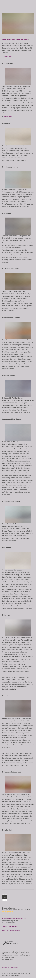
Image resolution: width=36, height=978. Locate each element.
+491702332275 (13, 926)
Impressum (5, 967)
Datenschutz (14, 967)
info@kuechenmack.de (13, 930)
